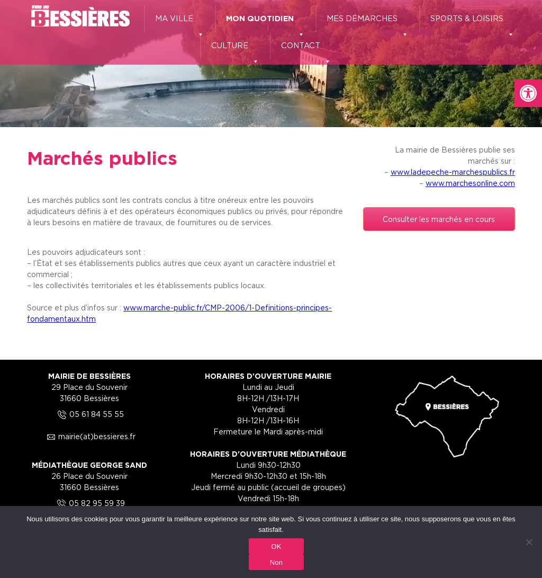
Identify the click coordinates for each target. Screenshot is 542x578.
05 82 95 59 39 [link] (89, 503)
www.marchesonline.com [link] (470, 183)
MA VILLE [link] (179, 23)
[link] (528, 93)
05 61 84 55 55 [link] (89, 414)
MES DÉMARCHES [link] (368, 23)
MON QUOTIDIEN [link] (265, 23)
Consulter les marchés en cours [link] (439, 219)
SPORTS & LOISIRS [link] (472, 23)
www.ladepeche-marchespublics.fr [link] (453, 172)
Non (276, 562)
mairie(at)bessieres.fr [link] (89, 436)
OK (276, 546)
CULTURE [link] (235, 50)
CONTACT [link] (306, 50)
